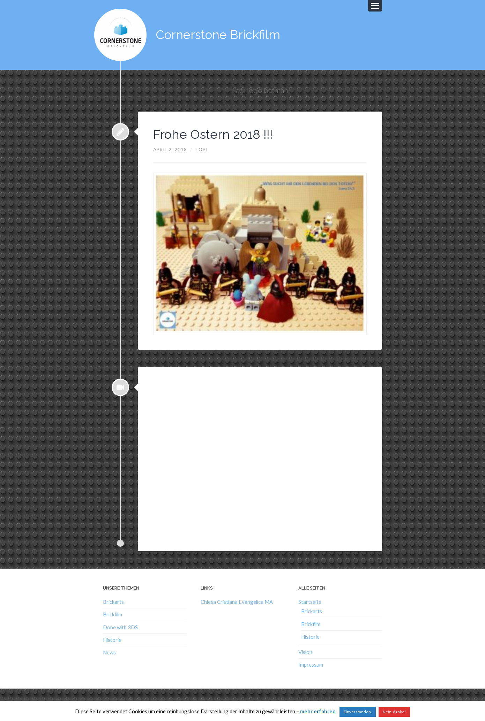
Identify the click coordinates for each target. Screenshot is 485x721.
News (109, 652)
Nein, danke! (394, 711)
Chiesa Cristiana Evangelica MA (237, 602)
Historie (112, 640)
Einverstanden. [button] (358, 711)
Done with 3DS (120, 627)
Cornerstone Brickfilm (218, 35)
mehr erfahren (318, 711)
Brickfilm (112, 614)
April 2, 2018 (170, 149)
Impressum (310, 664)
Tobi (201, 149)
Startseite (309, 602)
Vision (305, 652)
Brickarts (113, 602)
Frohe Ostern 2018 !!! (213, 134)
